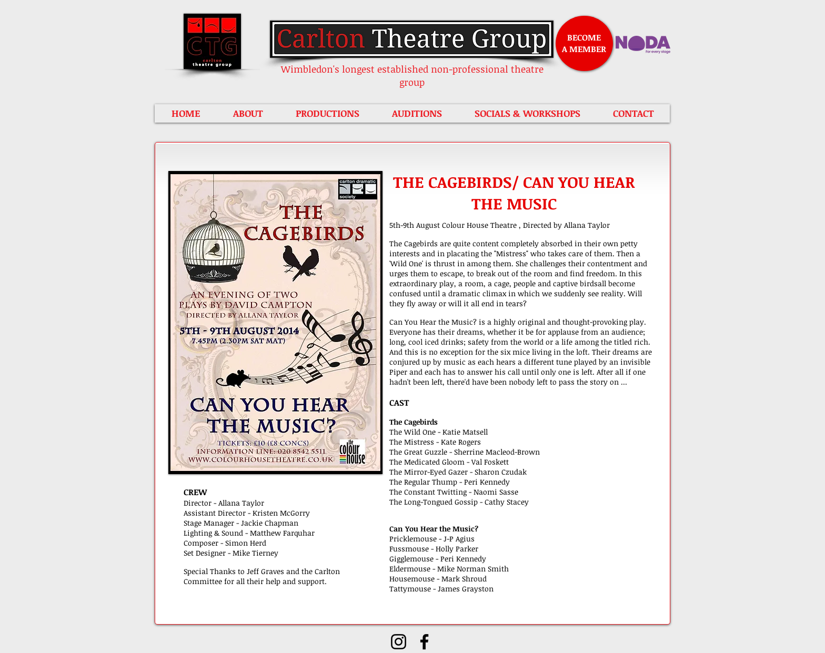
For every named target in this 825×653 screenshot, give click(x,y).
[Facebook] (424, 641)
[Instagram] (398, 641)
